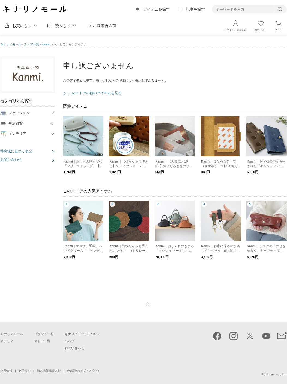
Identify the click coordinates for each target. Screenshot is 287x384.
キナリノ (6, 341)
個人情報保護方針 (49, 370)
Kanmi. (46, 44)
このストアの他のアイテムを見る (95, 93)
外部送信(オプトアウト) (83, 370)
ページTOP (148, 304)
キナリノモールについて (83, 334)
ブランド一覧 (44, 334)
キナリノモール (10, 44)
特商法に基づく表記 (16, 151)
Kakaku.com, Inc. (275, 374)
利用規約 (25, 370)
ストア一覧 (31, 44)
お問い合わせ (11, 160)
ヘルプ (69, 341)
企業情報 (6, 370)
